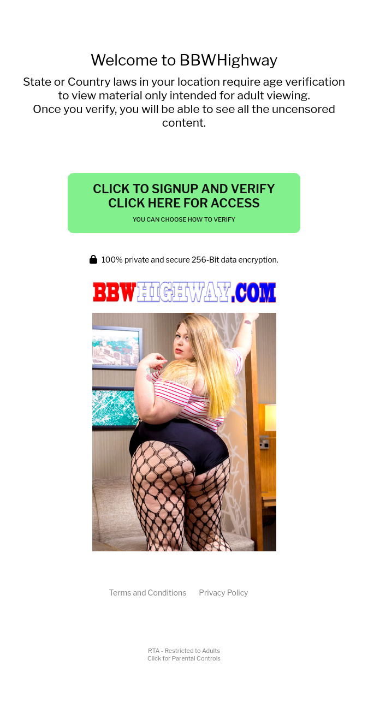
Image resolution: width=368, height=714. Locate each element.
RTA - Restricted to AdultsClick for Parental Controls (184, 654)
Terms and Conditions (147, 592)
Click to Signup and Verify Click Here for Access (184, 202)
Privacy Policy (223, 592)
